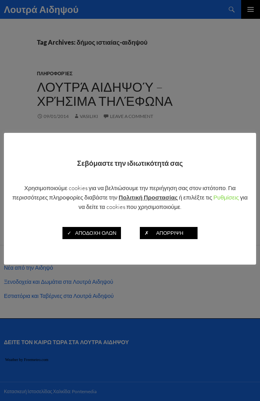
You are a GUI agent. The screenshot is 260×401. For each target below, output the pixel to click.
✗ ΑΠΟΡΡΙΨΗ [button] (168, 233)
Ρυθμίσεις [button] (226, 197)
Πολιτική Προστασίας (148, 197)
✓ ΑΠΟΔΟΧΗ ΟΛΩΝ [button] (91, 233)
